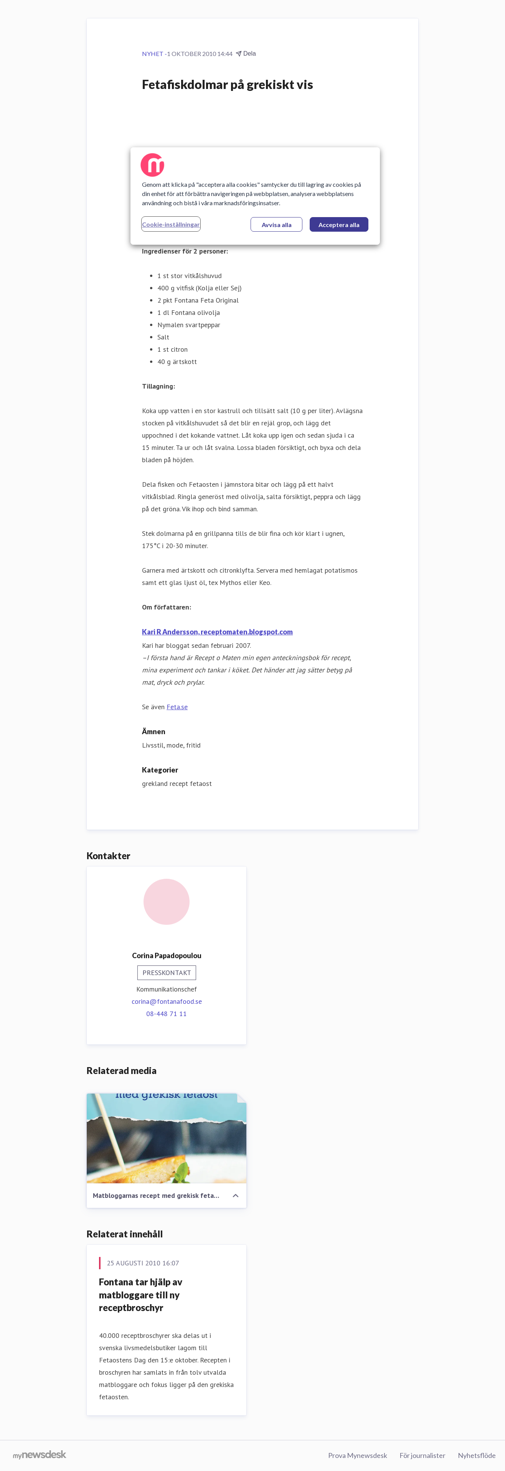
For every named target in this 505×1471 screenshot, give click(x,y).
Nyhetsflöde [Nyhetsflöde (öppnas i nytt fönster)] (477, 1455)
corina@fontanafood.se (167, 1001)
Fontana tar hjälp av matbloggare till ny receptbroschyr (140, 1294)
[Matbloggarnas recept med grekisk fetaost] (166, 1138)
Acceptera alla (339, 224)
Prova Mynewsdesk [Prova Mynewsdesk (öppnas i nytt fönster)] (357, 1455)
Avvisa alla (277, 224)
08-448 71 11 (166, 1013)
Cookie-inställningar (171, 224)
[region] (255, 196)
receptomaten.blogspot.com (246, 632)
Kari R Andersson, (171, 632)
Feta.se (177, 706)
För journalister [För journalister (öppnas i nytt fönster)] (422, 1455)
